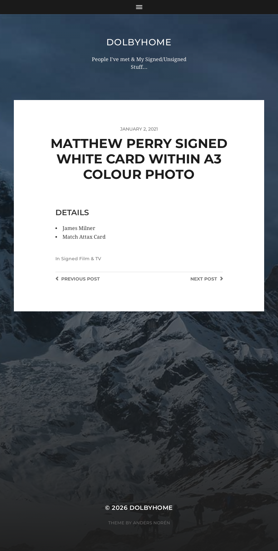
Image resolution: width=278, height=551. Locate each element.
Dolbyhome (138, 42)
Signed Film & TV (81, 259)
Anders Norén (151, 522)
